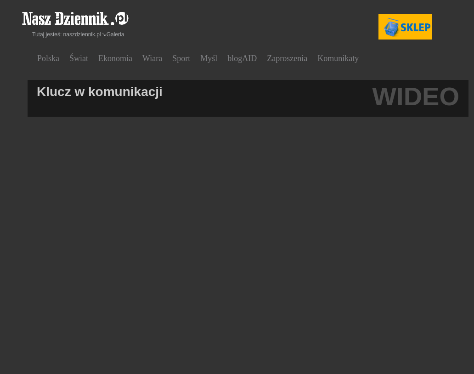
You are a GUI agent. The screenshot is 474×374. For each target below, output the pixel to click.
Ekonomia (115, 58)
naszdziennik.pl (82, 34)
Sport (181, 58)
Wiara (152, 58)
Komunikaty (338, 58)
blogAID (242, 58)
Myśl (208, 58)
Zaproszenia (287, 58)
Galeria (115, 34)
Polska (48, 58)
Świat (78, 58)
